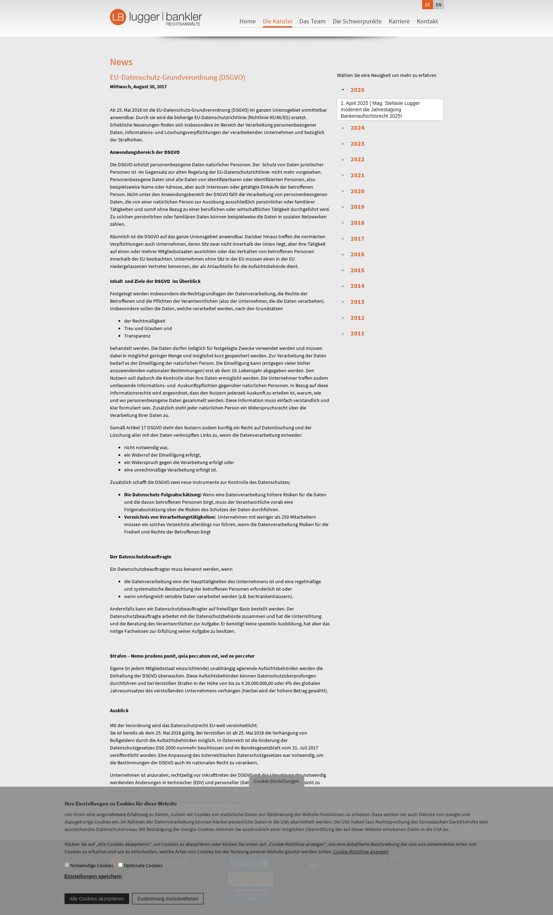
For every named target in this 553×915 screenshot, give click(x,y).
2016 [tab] (352, 254)
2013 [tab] (352, 302)
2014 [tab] (352, 286)
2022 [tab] (352, 159)
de (427, 4)
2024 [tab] (352, 128)
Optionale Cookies (143, 869)
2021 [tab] (352, 175)
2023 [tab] (352, 143)
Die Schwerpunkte (357, 21)
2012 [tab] (352, 318)
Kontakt (427, 21)
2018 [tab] (352, 223)
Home (247, 21)
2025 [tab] (352, 90)
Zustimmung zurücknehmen (168, 902)
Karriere (399, 21)
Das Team (312, 21)
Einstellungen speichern (93, 880)
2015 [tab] (352, 270)
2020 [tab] (352, 191)
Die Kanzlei (277, 21)
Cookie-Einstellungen (276, 785)
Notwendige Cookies (92, 869)
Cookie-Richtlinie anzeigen (361, 856)
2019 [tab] (352, 207)
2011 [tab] (352, 333)
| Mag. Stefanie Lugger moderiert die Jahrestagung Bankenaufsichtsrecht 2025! (380, 109)
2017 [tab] (352, 238)
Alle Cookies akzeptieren (97, 902)
